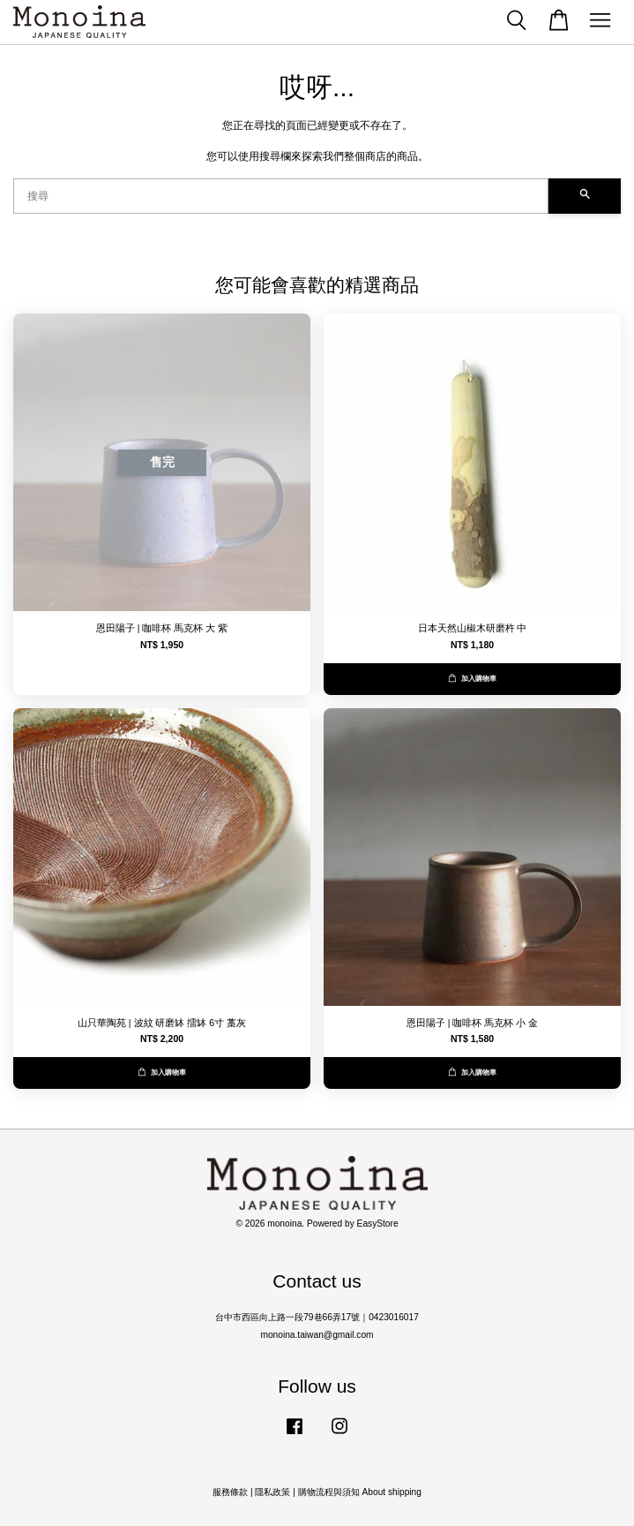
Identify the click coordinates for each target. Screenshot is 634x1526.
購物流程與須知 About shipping (359, 1492)
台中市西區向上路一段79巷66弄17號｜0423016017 (317, 1317)
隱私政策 (272, 1492)
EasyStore (378, 1223)
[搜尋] (280, 196)
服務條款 (230, 1492)
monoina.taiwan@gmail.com (316, 1335)
